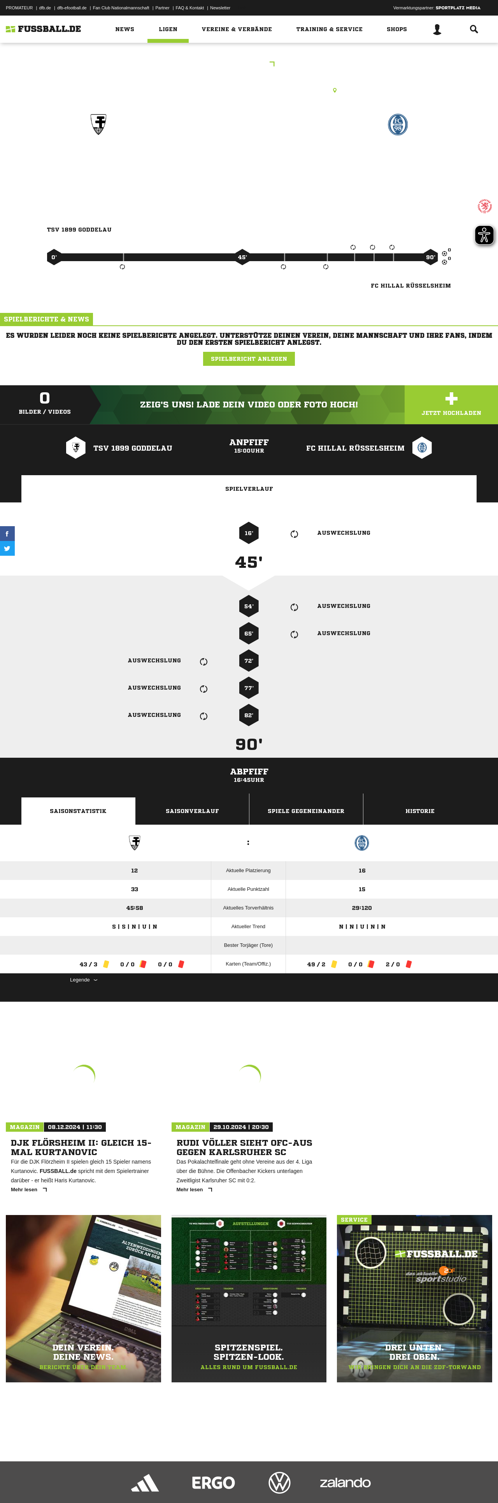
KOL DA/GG (249, 65)
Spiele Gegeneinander (306, 811)
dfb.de (45, 7)
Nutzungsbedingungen (103, 1484)
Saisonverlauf (192, 811)
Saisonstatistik (78, 811)
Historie (420, 811)
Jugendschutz (145, 1484)
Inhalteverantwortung (186, 1484)
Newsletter (220, 7)
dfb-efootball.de (72, 7)
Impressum (16, 1484)
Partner (163, 7)
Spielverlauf (249, 489)
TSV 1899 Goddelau (98, 158)
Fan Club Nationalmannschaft (121, 7)
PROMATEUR (19, 7)
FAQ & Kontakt (190, 7)
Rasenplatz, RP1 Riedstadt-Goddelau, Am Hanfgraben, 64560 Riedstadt (249, 90)
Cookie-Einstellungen (234, 1484)
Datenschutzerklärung (55, 1484)
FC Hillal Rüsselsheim (398, 158)
